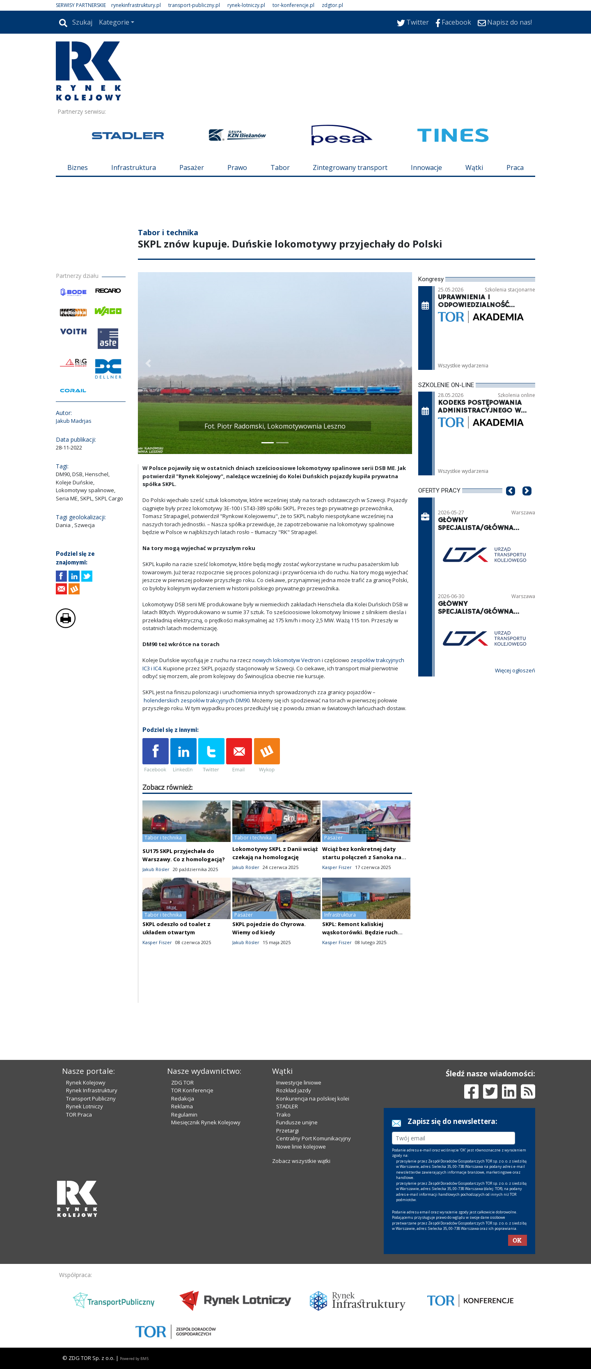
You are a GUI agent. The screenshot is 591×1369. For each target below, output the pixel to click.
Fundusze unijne (297, 1122)
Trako (283, 1114)
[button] (148, 363)
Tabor (280, 167)
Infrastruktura (133, 167)
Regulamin (184, 1114)
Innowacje (426, 167)
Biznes (77, 167)
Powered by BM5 (134, 1358)
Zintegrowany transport (350, 167)
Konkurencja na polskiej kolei (312, 1098)
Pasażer (191, 167)
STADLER (287, 1106)
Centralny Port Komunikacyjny (313, 1138)
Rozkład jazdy (293, 1090)
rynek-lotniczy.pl (246, 5)
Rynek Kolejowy (85, 1082)
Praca (515, 167)
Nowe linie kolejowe (301, 1146)
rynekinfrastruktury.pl (136, 5)
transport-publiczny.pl (194, 5)
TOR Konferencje (192, 1090)
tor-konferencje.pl (293, 5)
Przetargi (287, 1130)
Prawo (237, 167)
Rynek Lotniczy (84, 1106)
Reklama (182, 1106)
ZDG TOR (182, 1082)
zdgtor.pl (332, 5)
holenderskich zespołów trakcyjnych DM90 (197, 700)
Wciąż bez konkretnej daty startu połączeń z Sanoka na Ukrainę (361, 857)
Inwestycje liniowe (298, 1082)
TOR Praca (79, 1114)
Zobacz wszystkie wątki (301, 1161)
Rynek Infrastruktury (91, 1090)
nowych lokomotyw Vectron (286, 660)
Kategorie (114, 22)
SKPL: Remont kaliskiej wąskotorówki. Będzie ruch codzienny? (360, 932)
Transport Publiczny (91, 1098)
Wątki (474, 167)
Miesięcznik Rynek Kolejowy (206, 1122)
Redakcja (182, 1098)
